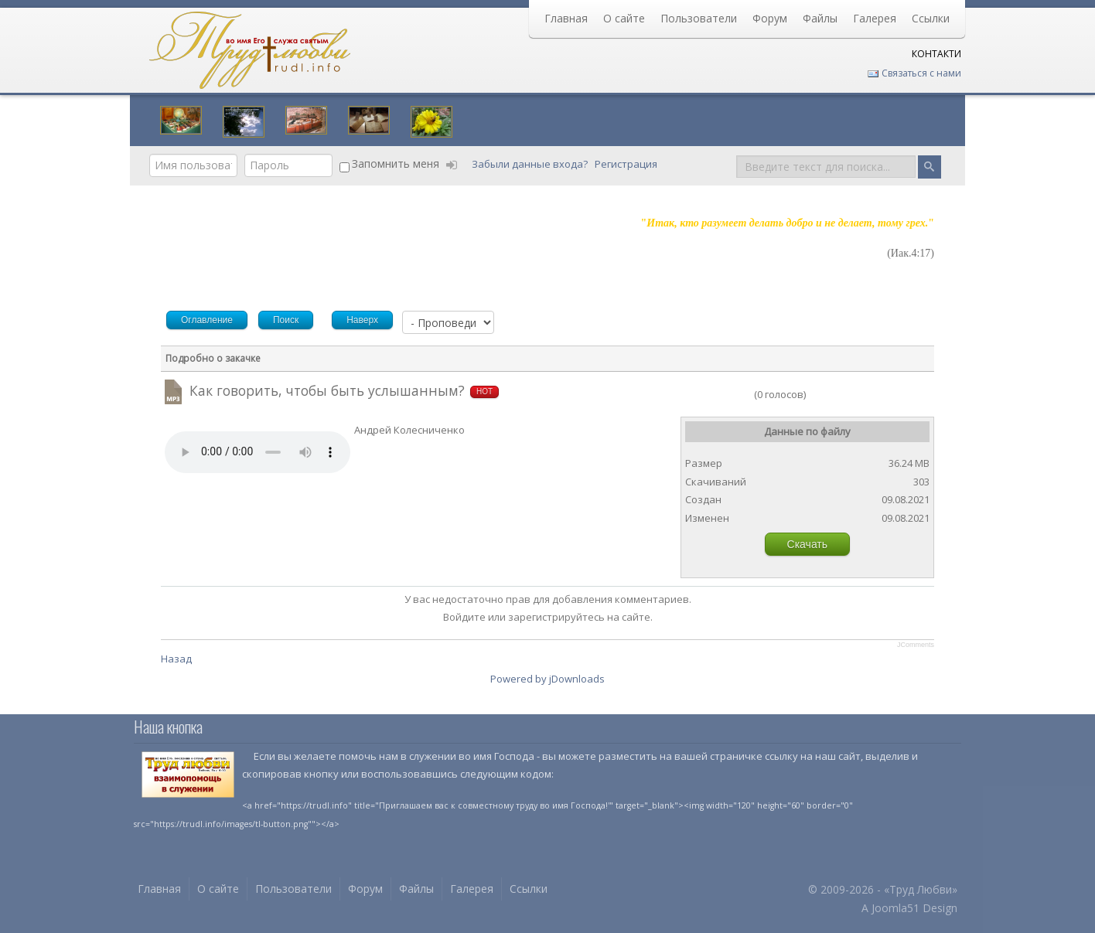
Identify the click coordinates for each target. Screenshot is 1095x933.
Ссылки (931, 18)
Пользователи (698, 18)
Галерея (874, 18)
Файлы (820, 18)
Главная (566, 18)
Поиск (736, 154)
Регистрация (627, 164)
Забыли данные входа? (531, 164)
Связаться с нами (914, 73)
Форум (769, 18)
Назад (176, 659)
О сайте (624, 18)
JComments (915, 645)
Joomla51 (895, 908)
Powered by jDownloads (547, 679)
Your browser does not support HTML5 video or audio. (257, 452)
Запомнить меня (395, 163)
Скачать (807, 544)
